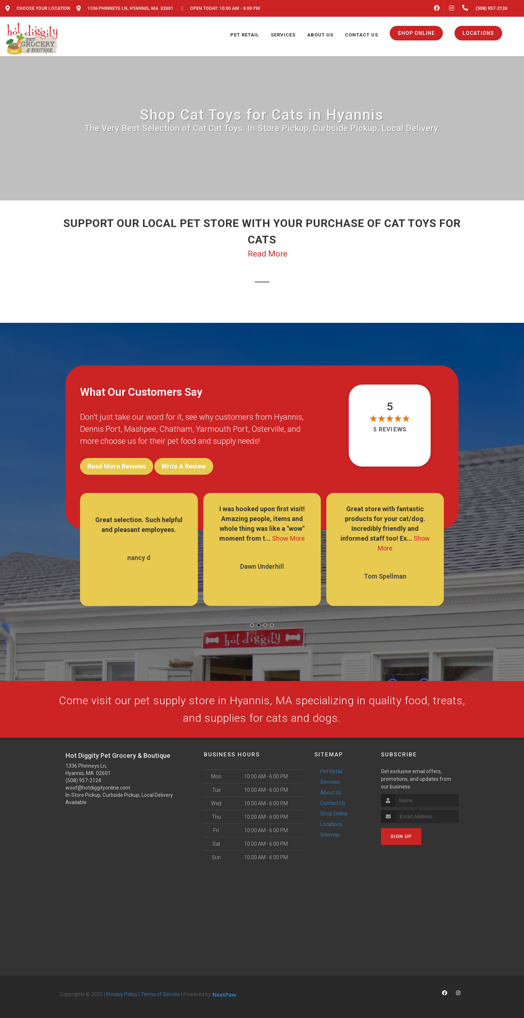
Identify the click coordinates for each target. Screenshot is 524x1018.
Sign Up (401, 836)
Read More (267, 253)
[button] (252, 625)
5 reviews (389, 429)
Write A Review (184, 466)
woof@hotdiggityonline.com (98, 788)
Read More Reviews (116, 466)
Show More (288, 538)
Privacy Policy (122, 994)
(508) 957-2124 (83, 780)
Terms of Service (160, 994)
